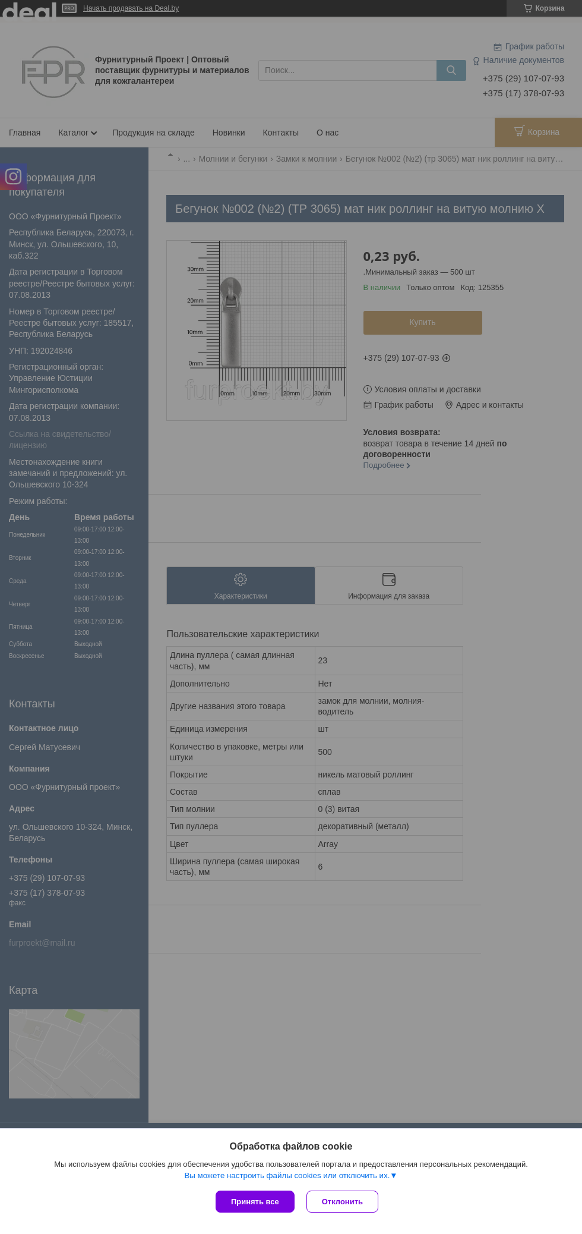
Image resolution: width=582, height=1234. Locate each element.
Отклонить (342, 1201)
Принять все (255, 1201)
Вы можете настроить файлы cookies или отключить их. (287, 1175)
